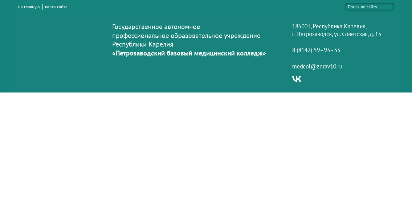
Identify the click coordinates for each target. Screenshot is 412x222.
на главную (29, 7)
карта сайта (56, 7)
